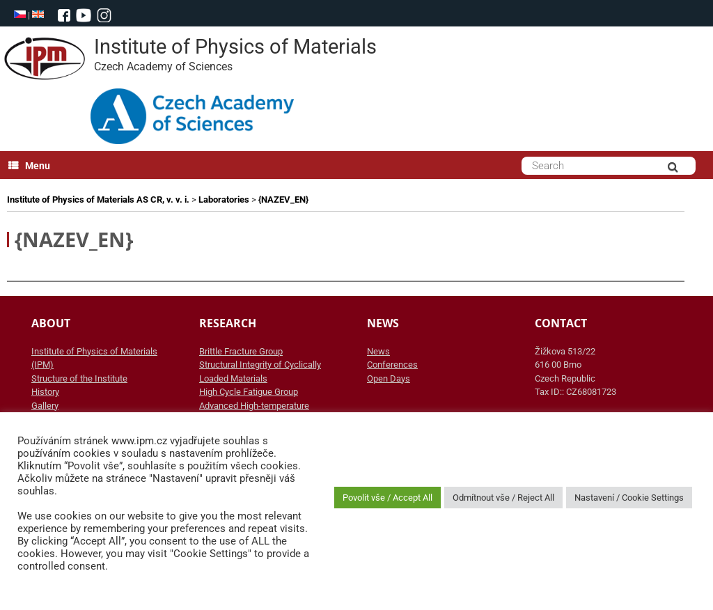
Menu (29, 165)
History (45, 391)
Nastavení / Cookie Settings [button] (629, 497)
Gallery (44, 405)
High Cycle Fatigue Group (248, 391)
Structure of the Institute (79, 378)
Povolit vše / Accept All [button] (387, 497)
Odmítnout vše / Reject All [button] (503, 497)
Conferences (392, 364)
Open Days (388, 378)
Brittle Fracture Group (241, 351)
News (378, 351)
